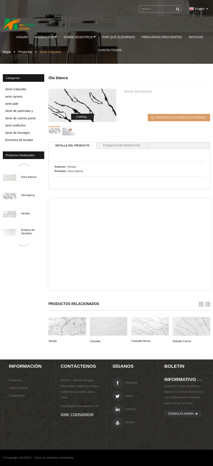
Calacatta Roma (140, 341)
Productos (45, 37)
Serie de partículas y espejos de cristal (19, 112)
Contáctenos (109, 50)
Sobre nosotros (80, 37)
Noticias (196, 37)
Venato (71, 166)
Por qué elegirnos (118, 37)
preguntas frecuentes (162, 37)
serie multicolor (15, 125)
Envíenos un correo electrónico (181, 117)
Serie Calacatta (15, 89)
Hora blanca (75, 171)
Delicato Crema (182, 341)
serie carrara (13, 96)
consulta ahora (181, 413)
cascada (95, 341)
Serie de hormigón (17, 133)
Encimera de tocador (19, 140)
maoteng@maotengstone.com (80, 406)
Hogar (22, 37)
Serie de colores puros (20, 118)
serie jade (11, 103)
